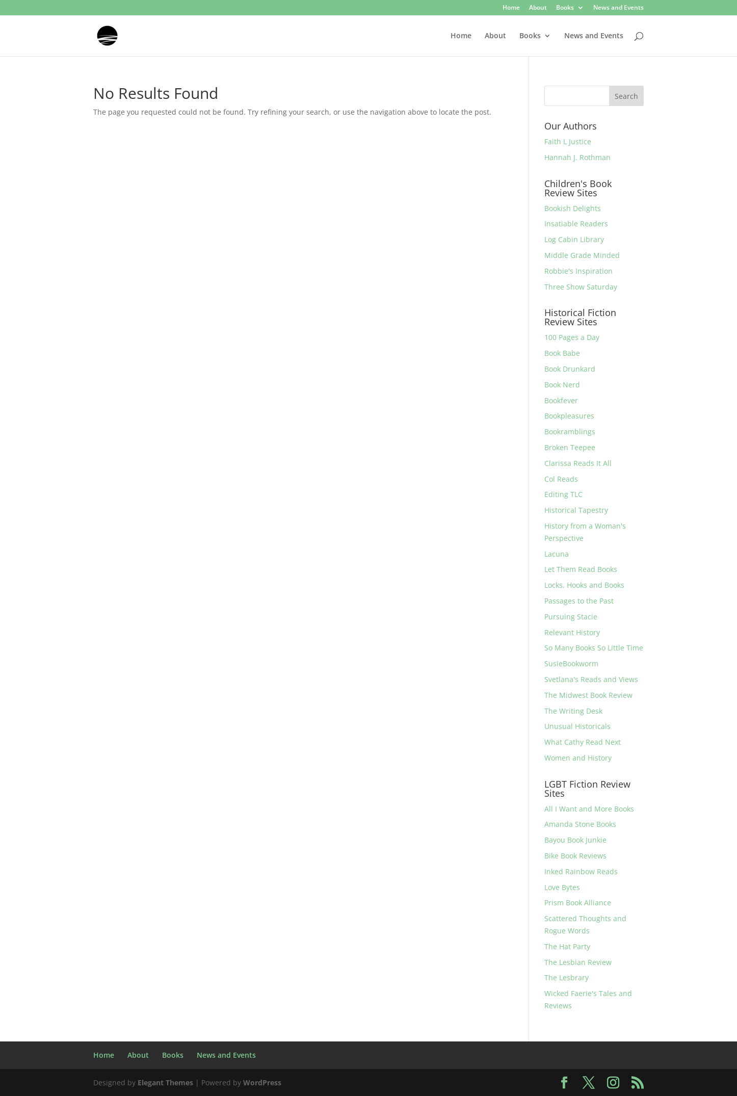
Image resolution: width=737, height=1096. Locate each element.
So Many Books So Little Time (593, 648)
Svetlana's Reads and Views (591, 679)
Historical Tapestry (576, 510)
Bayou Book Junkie (575, 840)
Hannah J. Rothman (577, 157)
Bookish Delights (572, 208)
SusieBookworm (571, 663)
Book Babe (562, 353)
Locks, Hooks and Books (584, 585)
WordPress (262, 1082)
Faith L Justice (567, 141)
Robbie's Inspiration (578, 271)
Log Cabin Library (574, 239)
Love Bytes (562, 887)
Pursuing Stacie (570, 616)
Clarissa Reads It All (578, 463)
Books (565, 8)
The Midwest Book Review (588, 695)
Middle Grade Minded (582, 255)
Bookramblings (569, 431)
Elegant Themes (165, 1082)
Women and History (578, 758)
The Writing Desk (573, 711)
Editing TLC (563, 494)
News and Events (618, 8)
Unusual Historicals (577, 726)
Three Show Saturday (580, 287)
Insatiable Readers (576, 223)
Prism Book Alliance (577, 902)
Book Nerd (562, 384)
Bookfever (561, 400)
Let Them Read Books (580, 569)
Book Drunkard (569, 369)
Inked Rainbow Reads (581, 871)
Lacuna (556, 554)
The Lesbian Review (578, 962)
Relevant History (572, 632)
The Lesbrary (566, 977)
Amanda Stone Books (580, 824)
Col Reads (561, 479)
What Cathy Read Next (582, 742)
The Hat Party (567, 946)
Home (511, 8)
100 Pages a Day (571, 337)
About (538, 8)
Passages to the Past (579, 601)
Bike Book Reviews (575, 855)
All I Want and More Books (589, 809)
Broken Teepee (569, 447)
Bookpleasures (569, 416)
